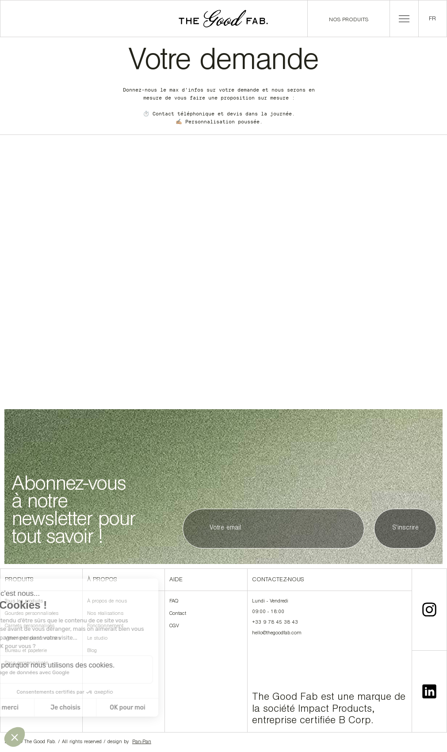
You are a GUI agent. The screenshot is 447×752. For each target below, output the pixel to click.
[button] (404, 18)
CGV (174, 626)
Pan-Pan (141, 742)
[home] (223, 18)
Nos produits (348, 20)
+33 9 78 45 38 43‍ (275, 622)
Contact (177, 614)
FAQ (173, 601)
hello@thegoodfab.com (277, 633)
